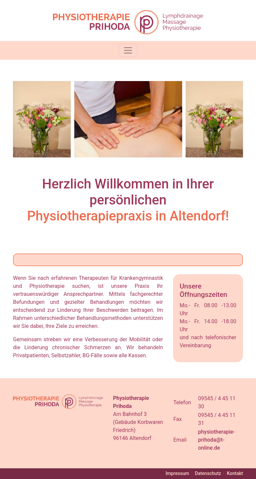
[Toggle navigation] (128, 50)
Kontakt (235, 473)
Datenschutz (208, 473)
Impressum (177, 473)
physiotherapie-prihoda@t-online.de (216, 440)
